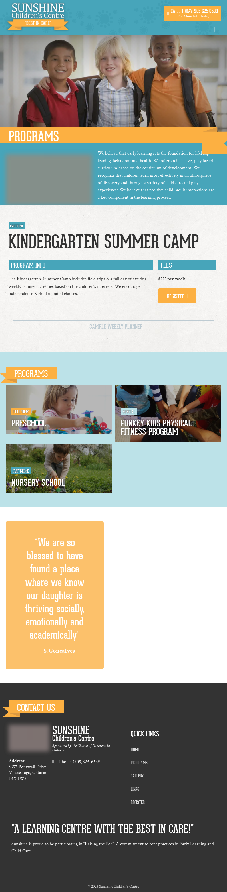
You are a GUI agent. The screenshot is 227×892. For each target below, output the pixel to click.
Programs (31, 373)
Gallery (137, 776)
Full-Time (21, 412)
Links (135, 789)
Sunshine (71, 730)
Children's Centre (73, 738)
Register (138, 802)
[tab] (113, 326)
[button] (192, 13)
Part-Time (21, 471)
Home (135, 750)
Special (129, 412)
